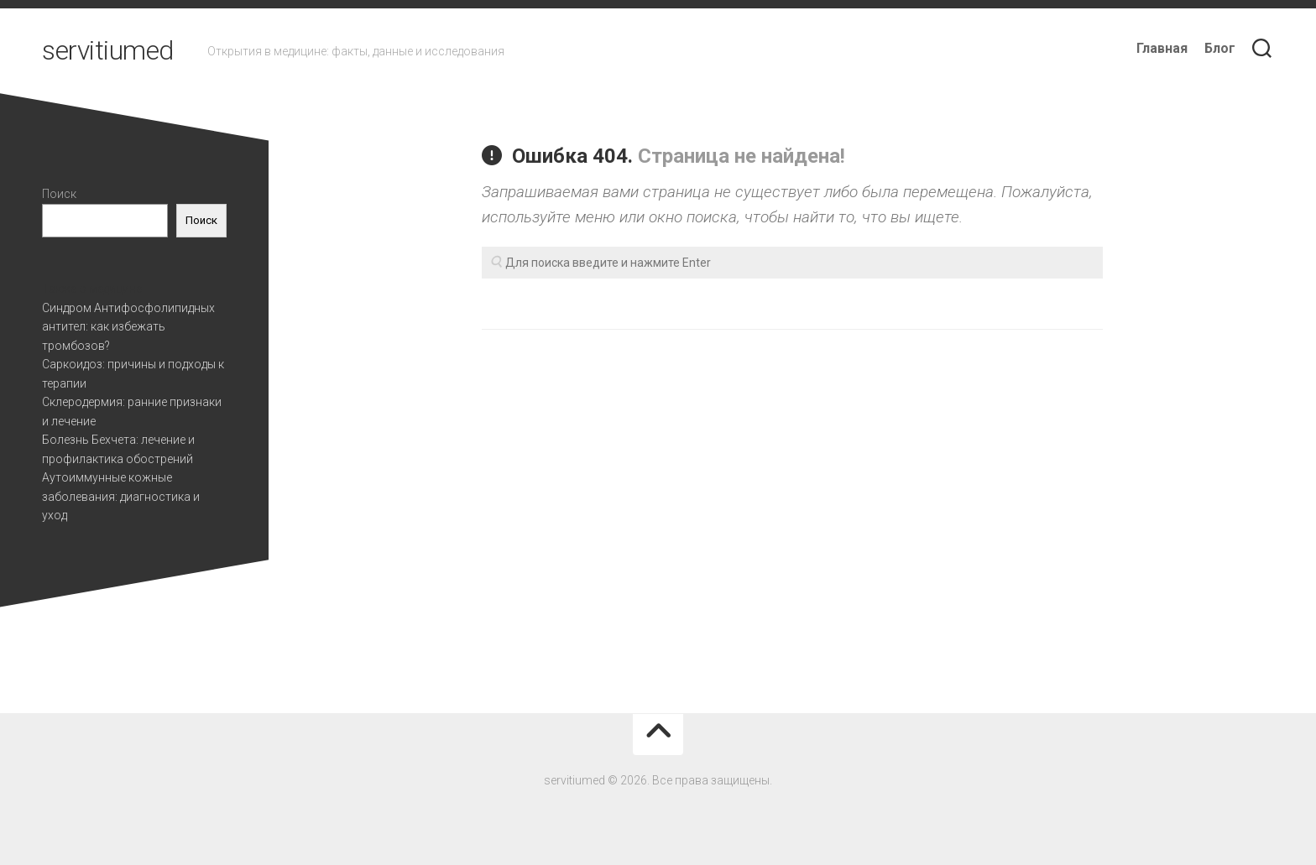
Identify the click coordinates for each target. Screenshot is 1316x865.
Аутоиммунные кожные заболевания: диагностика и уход (121, 496)
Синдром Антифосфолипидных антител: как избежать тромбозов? (128, 326)
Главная (1162, 48)
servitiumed (108, 50)
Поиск (59, 194)
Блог (1219, 48)
